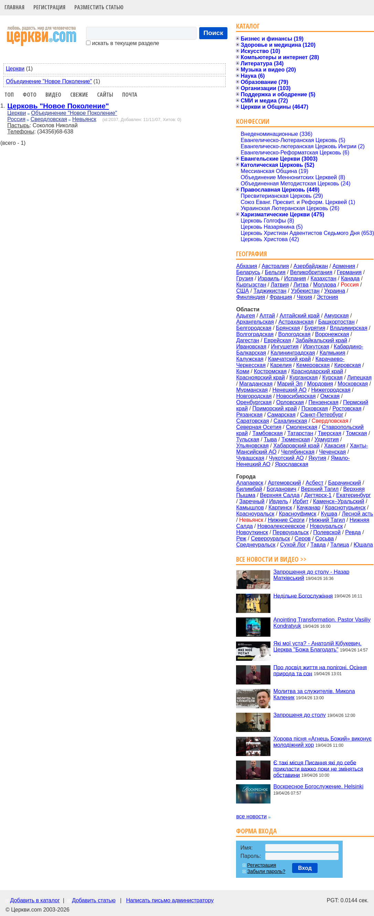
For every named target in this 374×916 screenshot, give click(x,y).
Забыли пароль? (266, 871)
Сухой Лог (293, 545)
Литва (301, 285)
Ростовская (346, 408)
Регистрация (49, 7)
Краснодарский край (317, 371)
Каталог (248, 26)
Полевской (327, 532)
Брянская (288, 328)
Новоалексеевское (281, 526)
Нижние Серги (286, 520)
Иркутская (316, 346)
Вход (305, 868)
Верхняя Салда (279, 495)
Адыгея (245, 316)
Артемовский (284, 483)
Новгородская (253, 396)
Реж (241, 538)
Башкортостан (336, 322)
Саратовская (252, 421)
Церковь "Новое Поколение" (58, 106)
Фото (29, 94)
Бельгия (275, 272)
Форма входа (256, 831)
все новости (251, 816)
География (251, 253)
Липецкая (359, 377)
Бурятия (314, 328)
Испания (295, 278)
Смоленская (301, 427)
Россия (16, 119)
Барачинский (344, 483)
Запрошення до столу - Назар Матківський (311, 575)
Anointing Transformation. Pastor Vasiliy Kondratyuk (322, 623)
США (242, 291)
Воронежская (332, 334)
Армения (343, 266)
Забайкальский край (321, 340)
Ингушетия (284, 346)
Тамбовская (267, 433)
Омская (330, 396)
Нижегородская (330, 390)
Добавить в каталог (35, 900)
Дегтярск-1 (318, 495)
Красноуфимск (298, 514)
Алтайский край (300, 316)
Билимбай (249, 489)
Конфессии (252, 121)
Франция (280, 297)
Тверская (329, 433)
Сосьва (324, 538)
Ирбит (301, 501)
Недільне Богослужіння (303, 596)
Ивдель (278, 501)
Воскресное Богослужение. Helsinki (318, 786)
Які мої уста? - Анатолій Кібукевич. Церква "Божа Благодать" (317, 646)
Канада (350, 278)
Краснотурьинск (345, 507)
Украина (334, 291)
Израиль (268, 278)
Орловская (290, 402)
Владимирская (348, 328)
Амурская (336, 316)
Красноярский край (260, 377)
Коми (242, 371)
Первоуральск (291, 532)
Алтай (267, 316)
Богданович (281, 489)
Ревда (353, 532)
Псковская (314, 408)
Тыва (270, 439)
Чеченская (332, 452)
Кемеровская (313, 365)
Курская (332, 377)
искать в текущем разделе (122, 43)
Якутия (317, 458)
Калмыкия (332, 353)
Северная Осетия (258, 427)
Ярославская (291, 464)
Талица (339, 545)
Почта (129, 94)
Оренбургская (253, 402)
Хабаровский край (296, 446)
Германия (349, 272)
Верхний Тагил (320, 489)
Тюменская (295, 439)
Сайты (105, 94)
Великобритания (311, 272)
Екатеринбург (353, 495)
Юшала (363, 545)
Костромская (270, 371)
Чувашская (250, 458)
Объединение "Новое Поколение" (49, 81)
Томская (356, 433)
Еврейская (277, 340)
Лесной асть (357, 514)
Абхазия (246, 266)
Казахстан (323, 278)
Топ (9, 94)
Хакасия (334, 446)
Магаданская (256, 384)
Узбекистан (305, 291)
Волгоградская (255, 334)
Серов (303, 538)
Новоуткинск (252, 532)
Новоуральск (326, 526)
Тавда (318, 545)
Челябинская (297, 452)
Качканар (308, 507)
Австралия (275, 266)
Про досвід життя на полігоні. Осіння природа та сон (320, 670)
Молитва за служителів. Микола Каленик (314, 694)
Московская (353, 384)
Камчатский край (289, 359)
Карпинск (280, 507)
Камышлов (250, 507)
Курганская (303, 377)
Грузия (244, 278)
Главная (14, 7)
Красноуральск (255, 514)
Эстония (327, 297)
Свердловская (49, 119)
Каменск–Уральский (338, 501)
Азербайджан (310, 266)
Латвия (280, 285)
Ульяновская (252, 446)
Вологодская (294, 334)
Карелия (280, 365)
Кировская (347, 365)
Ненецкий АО (290, 390)
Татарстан (300, 433)
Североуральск (270, 538)
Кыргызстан (251, 285)
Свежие (79, 94)
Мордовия (320, 384)
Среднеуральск (255, 545)
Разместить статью (99, 7)
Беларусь (248, 272)
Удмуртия (326, 439)
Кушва (329, 514)
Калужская (249, 359)
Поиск (213, 32)
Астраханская (295, 322)
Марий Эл (289, 384)
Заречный (251, 501)
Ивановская (251, 346)
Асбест (314, 483)
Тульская (247, 439)
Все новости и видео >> (271, 559)
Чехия (304, 297)
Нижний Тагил (327, 520)
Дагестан (247, 340)
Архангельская (255, 322)
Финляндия (250, 297)
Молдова (324, 285)
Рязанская (249, 415)
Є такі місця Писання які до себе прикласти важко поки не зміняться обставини (318, 768)
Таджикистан (270, 291)
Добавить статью (94, 900)
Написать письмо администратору (169, 900)
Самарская (281, 415)
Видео (53, 94)
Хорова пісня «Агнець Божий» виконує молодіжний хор (322, 742)
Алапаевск (249, 483)
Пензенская (324, 402)
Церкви (15, 69)
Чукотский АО (286, 458)
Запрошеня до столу (299, 715)
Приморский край (274, 408)
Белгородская (253, 328)
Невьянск (84, 119)
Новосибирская (296, 396)
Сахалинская (290, 421)
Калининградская (293, 353)
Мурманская (252, 390)
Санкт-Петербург (321, 415)
